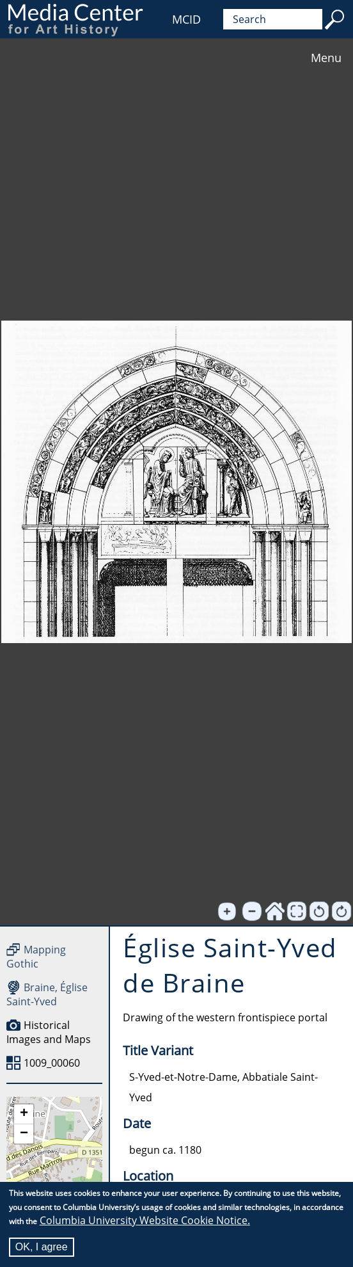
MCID (186, 19)
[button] (23, 1114)
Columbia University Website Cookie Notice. (145, 1220)
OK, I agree (41, 1246)
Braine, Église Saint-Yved (47, 994)
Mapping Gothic (36, 957)
